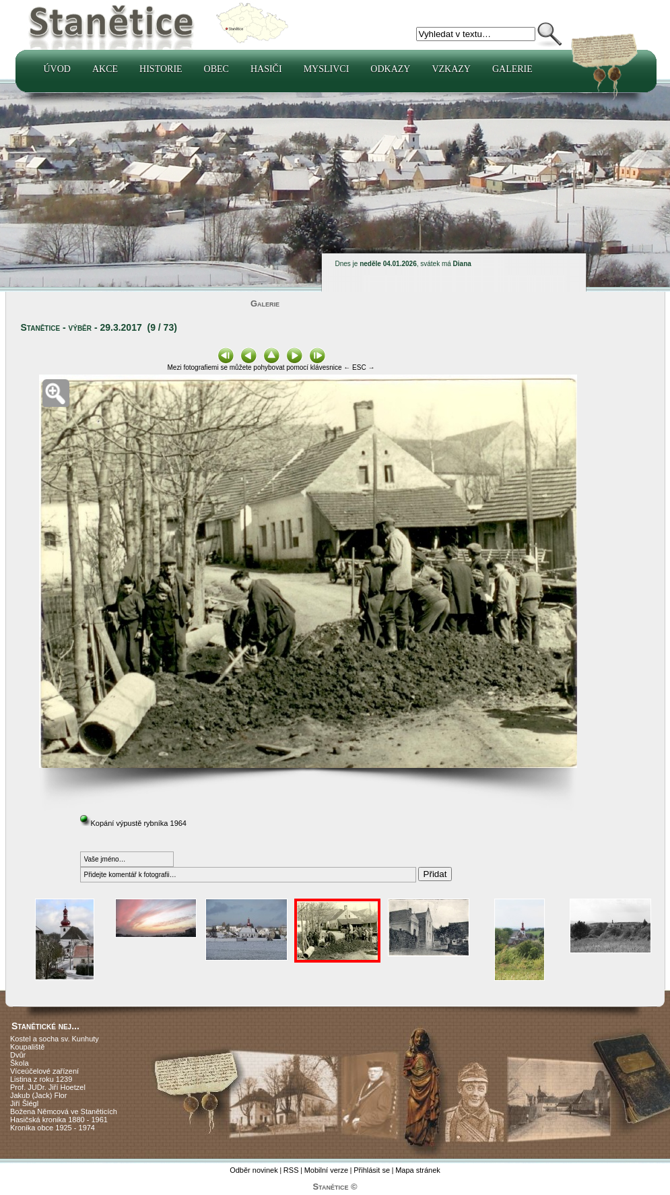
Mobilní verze (326, 1170)
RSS (291, 1170)
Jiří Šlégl (24, 1103)
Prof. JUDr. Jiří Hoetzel (48, 1087)
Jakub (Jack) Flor (38, 1095)
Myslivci (326, 69)
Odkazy (390, 69)
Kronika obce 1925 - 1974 (52, 1128)
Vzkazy (451, 69)
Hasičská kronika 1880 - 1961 (59, 1120)
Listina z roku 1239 (41, 1079)
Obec (216, 69)
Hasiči (266, 69)
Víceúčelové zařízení (44, 1071)
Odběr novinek (254, 1170)
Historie (160, 69)
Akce (105, 69)
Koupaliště (27, 1047)
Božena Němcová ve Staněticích (63, 1111)
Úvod (57, 69)
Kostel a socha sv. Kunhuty (54, 1039)
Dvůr (18, 1055)
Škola (19, 1063)
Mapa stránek (417, 1170)
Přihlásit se (372, 1170)
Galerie (512, 69)
